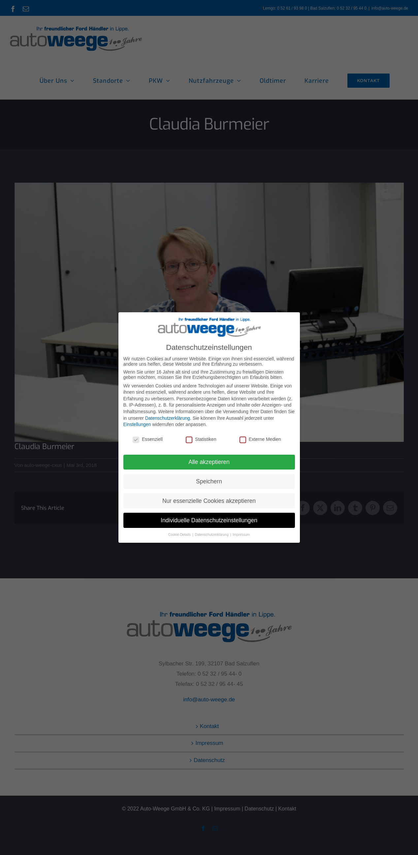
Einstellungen (137, 424)
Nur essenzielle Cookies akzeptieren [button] (209, 501)
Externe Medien (260, 439)
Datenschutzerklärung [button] (212, 534)
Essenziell (148, 439)
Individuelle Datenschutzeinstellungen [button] (209, 520)
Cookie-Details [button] (180, 534)
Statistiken (201, 439)
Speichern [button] (209, 481)
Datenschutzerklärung (167, 418)
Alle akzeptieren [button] (209, 462)
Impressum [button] (241, 534)
